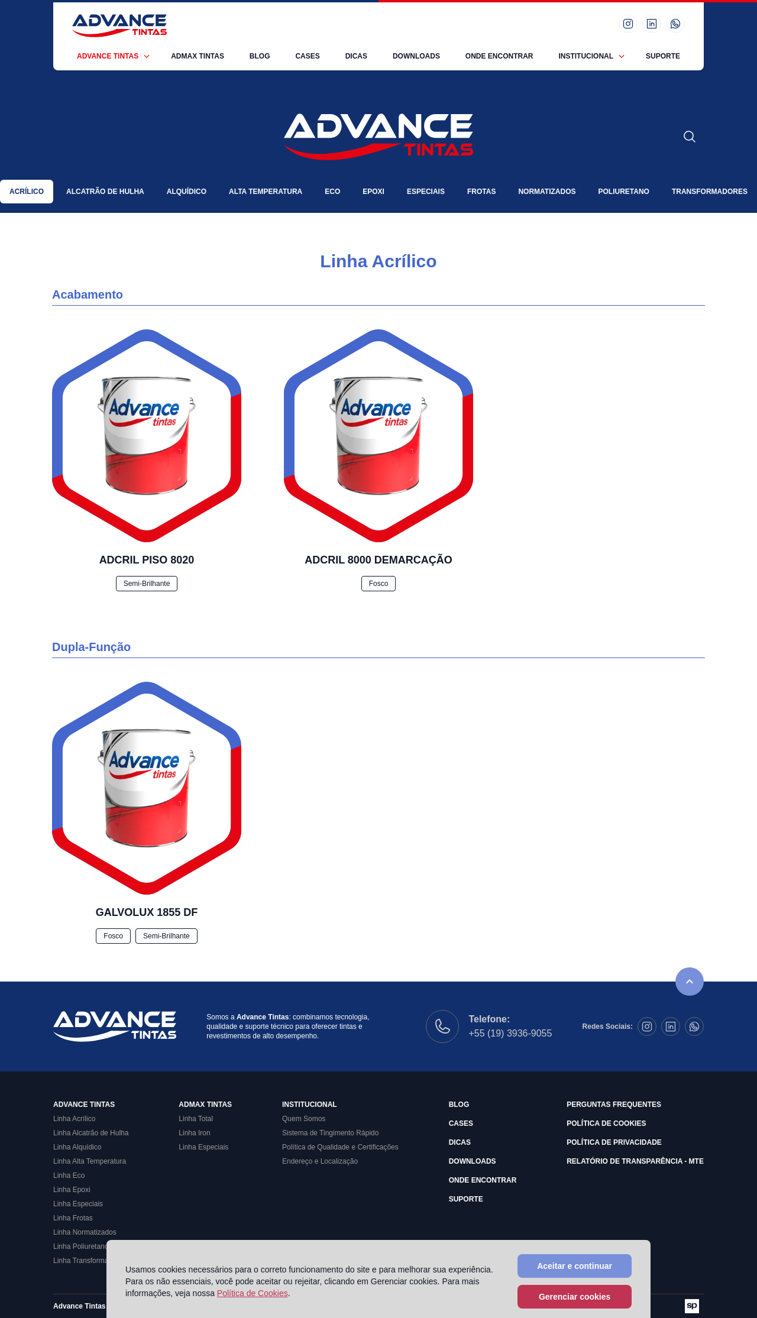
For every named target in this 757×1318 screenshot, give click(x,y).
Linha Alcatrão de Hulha (90, 1133)
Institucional (585, 56)
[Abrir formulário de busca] (689, 136)
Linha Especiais (78, 1204)
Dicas (356, 56)
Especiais (426, 191)
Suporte (663, 56)
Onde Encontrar (499, 56)
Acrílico (26, 191)
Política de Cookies (606, 1123)
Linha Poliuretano (80, 1246)
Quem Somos (303, 1119)
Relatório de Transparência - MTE (635, 1161)
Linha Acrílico (74, 1119)
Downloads (416, 56)
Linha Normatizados (85, 1232)
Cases (307, 56)
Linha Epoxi (71, 1190)
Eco (332, 191)
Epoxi (373, 191)
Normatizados (546, 191)
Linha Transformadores (89, 1261)
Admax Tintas (197, 56)
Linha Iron (194, 1133)
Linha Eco (69, 1175)
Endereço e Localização (320, 1161)
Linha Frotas (73, 1218)
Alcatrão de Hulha (105, 191)
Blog (260, 56)
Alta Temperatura (265, 191)
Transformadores (710, 191)
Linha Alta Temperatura (89, 1161)
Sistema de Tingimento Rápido (330, 1133)
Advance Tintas (107, 56)
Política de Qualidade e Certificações (340, 1147)
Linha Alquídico (77, 1147)
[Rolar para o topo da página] (689, 981)
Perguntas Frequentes (614, 1104)
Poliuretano (623, 191)
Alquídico (186, 191)
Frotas (481, 191)
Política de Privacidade (614, 1142)
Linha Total (196, 1119)
